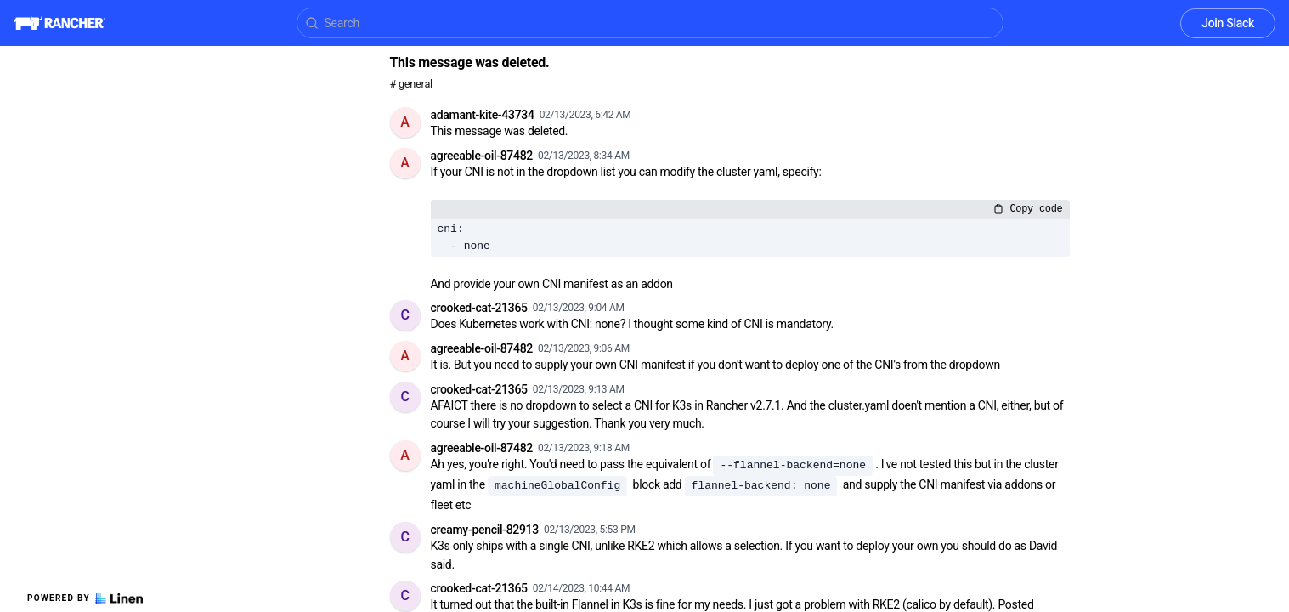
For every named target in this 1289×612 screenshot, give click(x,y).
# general (411, 83)
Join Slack (1227, 23)
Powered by (85, 598)
